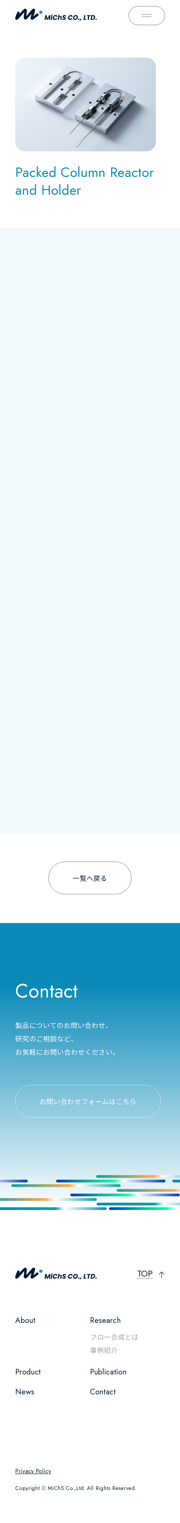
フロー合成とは (114, 1336)
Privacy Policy (33, 1471)
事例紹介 (104, 1350)
